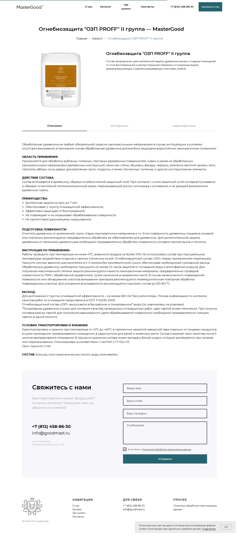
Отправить (165, 459)
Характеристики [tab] (184, 125)
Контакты (78, 516)
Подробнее (209, 528)
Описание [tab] (54, 125)
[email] (165, 401)
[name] (165, 388)
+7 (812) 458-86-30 (182, 6)
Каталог (97, 38)
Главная (81, 38)
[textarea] (165, 433)
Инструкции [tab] (119, 125)
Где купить (78, 512)
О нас (75, 505)
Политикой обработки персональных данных (166, 449)
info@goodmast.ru (51, 433)
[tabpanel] (119, 255)
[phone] (165, 413)
